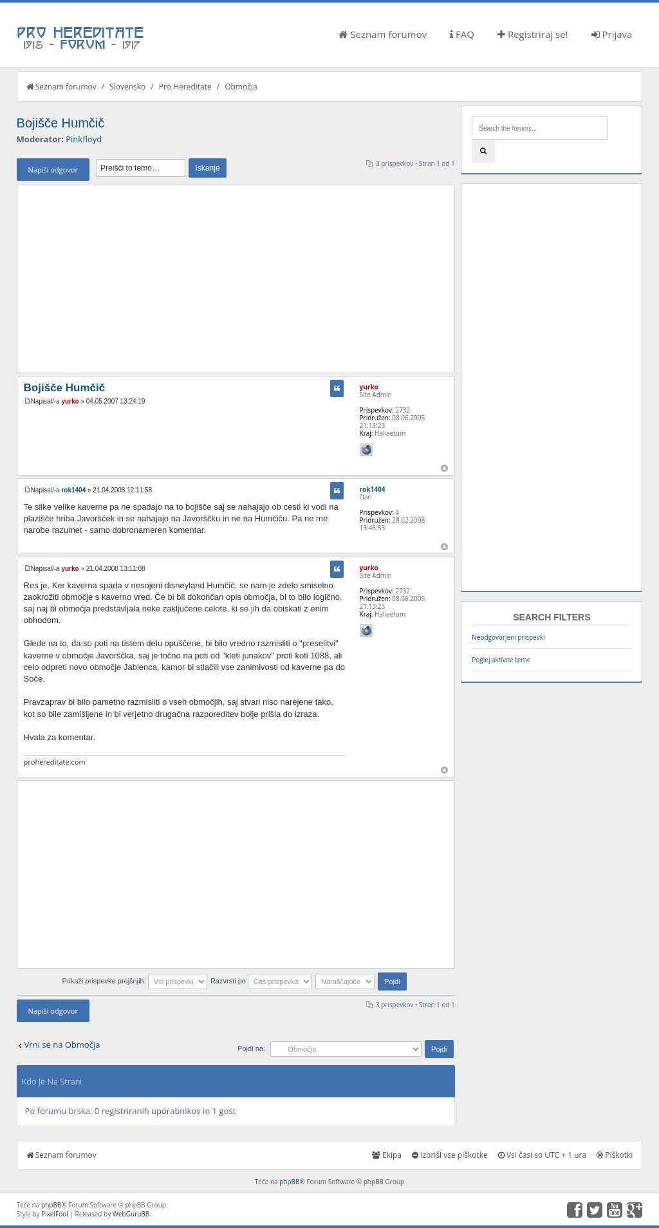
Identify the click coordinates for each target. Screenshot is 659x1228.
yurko (70, 401)
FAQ (462, 34)
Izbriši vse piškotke (450, 1154)
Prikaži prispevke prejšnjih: (134, 981)
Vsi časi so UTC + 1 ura (542, 1154)
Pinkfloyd (84, 139)
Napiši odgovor (53, 169)
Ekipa (387, 1154)
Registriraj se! (532, 34)
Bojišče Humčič (61, 123)
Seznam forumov (383, 34)
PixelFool (54, 1213)
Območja (241, 86)
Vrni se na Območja (62, 1044)
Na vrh (444, 468)
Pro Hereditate (185, 86)
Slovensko (127, 86)
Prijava (612, 34)
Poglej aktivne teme (501, 659)
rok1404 (73, 490)
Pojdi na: (251, 1048)
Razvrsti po (261, 981)
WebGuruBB (131, 1213)
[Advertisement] (236, 279)
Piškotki (615, 1154)
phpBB (289, 1181)
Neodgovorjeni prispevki (508, 637)
